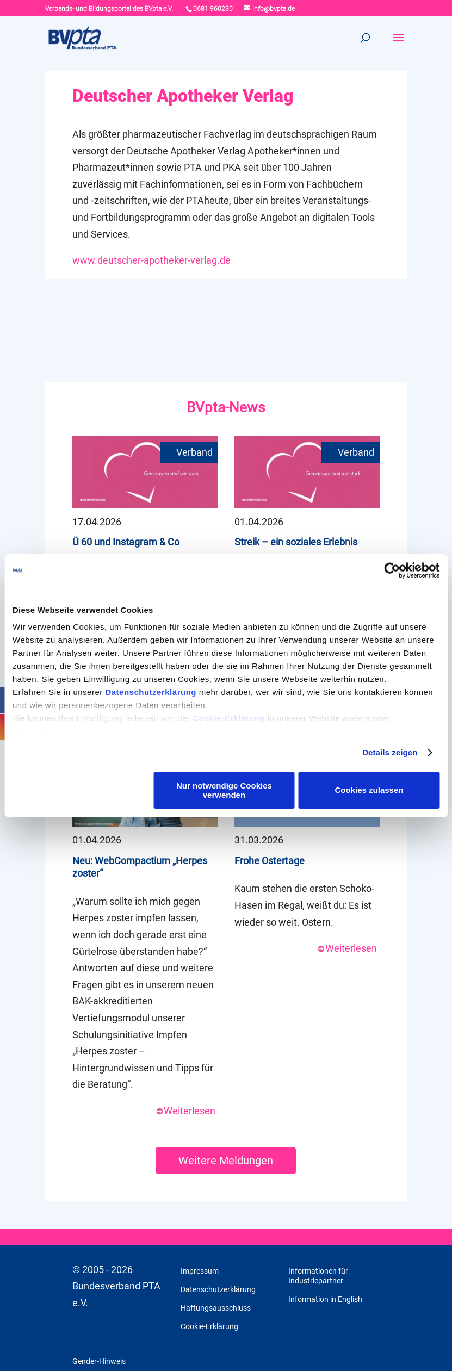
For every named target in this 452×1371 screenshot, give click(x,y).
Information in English (325, 1299)
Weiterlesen (185, 1110)
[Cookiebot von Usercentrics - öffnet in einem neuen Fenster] (391, 570)
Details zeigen (389, 752)
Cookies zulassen (369, 790)
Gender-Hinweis (99, 1361)
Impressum (200, 1271)
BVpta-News (226, 407)
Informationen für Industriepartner (318, 1276)
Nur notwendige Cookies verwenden (224, 790)
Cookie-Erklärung (229, 718)
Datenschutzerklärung (150, 692)
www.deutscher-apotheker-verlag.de (151, 260)
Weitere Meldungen (225, 1160)
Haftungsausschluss (216, 1308)
